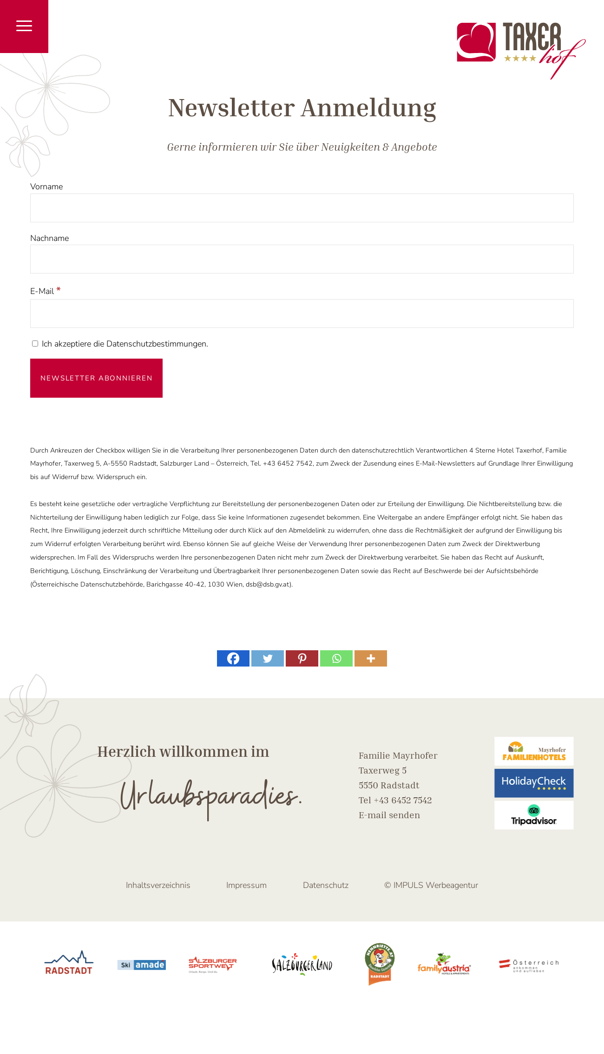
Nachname (49, 238)
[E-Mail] (302, 313)
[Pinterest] (302, 658)
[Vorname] (302, 207)
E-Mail (45, 291)
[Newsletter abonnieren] (96, 378)
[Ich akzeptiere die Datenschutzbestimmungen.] (35, 343)
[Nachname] (302, 259)
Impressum (246, 885)
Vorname (46, 186)
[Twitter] (267, 658)
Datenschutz (325, 885)
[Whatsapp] (336, 658)
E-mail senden (389, 814)
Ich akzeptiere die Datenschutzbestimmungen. (120, 343)
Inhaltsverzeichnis (158, 885)
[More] (371, 658)
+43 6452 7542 (403, 799)
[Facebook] (233, 658)
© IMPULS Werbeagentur (431, 885)
